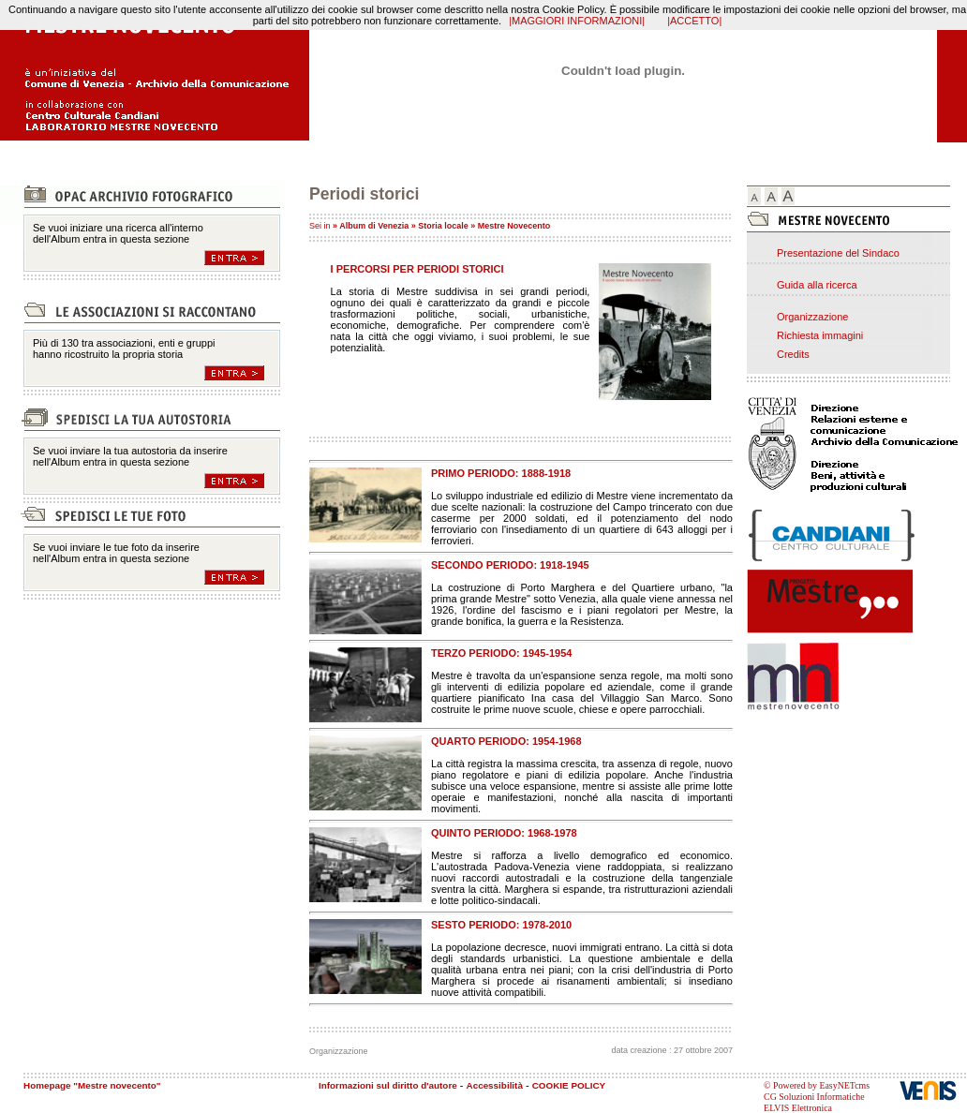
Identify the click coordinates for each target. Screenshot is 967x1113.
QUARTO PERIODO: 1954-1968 (506, 741)
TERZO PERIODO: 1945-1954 (501, 653)
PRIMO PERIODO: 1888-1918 (501, 473)
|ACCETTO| (694, 20)
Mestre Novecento (514, 225)
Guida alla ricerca (817, 284)
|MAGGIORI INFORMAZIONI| (577, 20)
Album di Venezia (374, 225)
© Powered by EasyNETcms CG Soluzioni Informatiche (817, 1091)
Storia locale (443, 225)
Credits (793, 354)
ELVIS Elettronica (798, 1108)
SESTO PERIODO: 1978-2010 (501, 924)
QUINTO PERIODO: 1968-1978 (504, 832)
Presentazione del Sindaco (838, 253)
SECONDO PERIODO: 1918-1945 (510, 565)
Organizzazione (812, 316)
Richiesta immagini (820, 335)
